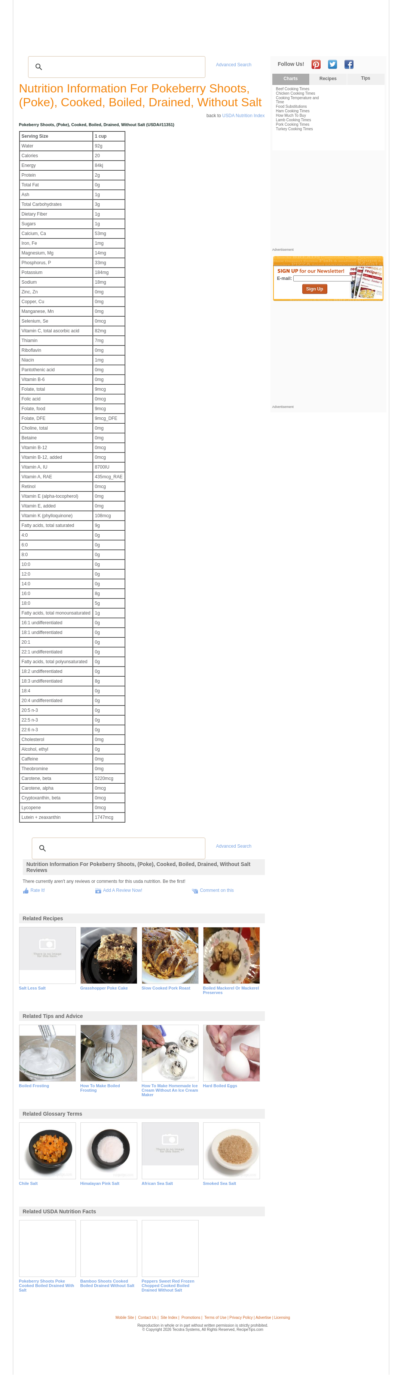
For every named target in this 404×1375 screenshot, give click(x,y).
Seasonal (177, 45)
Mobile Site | (126, 1317)
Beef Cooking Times (293, 89)
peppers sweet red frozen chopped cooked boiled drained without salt (168, 1285)
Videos (120, 45)
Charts (291, 78)
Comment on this (217, 890)
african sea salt (157, 1183)
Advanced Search (234, 64)
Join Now (356, 45)
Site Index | (170, 1317)
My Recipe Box (211, 45)
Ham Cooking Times (293, 111)
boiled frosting (34, 1085)
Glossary (96, 45)
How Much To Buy (291, 115)
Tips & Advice (64, 45)
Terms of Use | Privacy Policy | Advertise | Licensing (247, 1317)
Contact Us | (148, 1317)
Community (147, 45)
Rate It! (38, 890)
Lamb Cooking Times (293, 120)
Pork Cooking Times (292, 124)
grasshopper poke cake (104, 988)
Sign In (372, 45)
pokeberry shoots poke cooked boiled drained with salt (46, 1285)
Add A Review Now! (123, 890)
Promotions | (191, 1317)
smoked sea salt (219, 1183)
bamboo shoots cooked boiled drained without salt (107, 1283)
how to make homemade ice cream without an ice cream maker (170, 1090)
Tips (365, 78)
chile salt (28, 1183)
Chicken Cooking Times (295, 93)
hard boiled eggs (220, 1085)
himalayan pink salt (100, 1183)
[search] (115, 66)
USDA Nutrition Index (243, 115)
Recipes (33, 45)
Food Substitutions (291, 106)
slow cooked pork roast (166, 988)
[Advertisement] (248, 20)
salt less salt (32, 988)
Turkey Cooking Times (294, 129)
